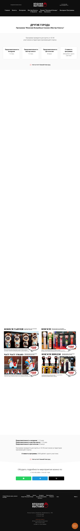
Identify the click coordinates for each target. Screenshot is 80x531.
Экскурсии (22, 10)
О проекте (33, 12)
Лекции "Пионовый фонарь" (49, 10)
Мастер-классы (33, 10)
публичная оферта (40, 519)
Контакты (47, 12)
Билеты (14, 10)
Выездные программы (67, 10)
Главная (7, 10)
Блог (40, 12)
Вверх (75, 496)
